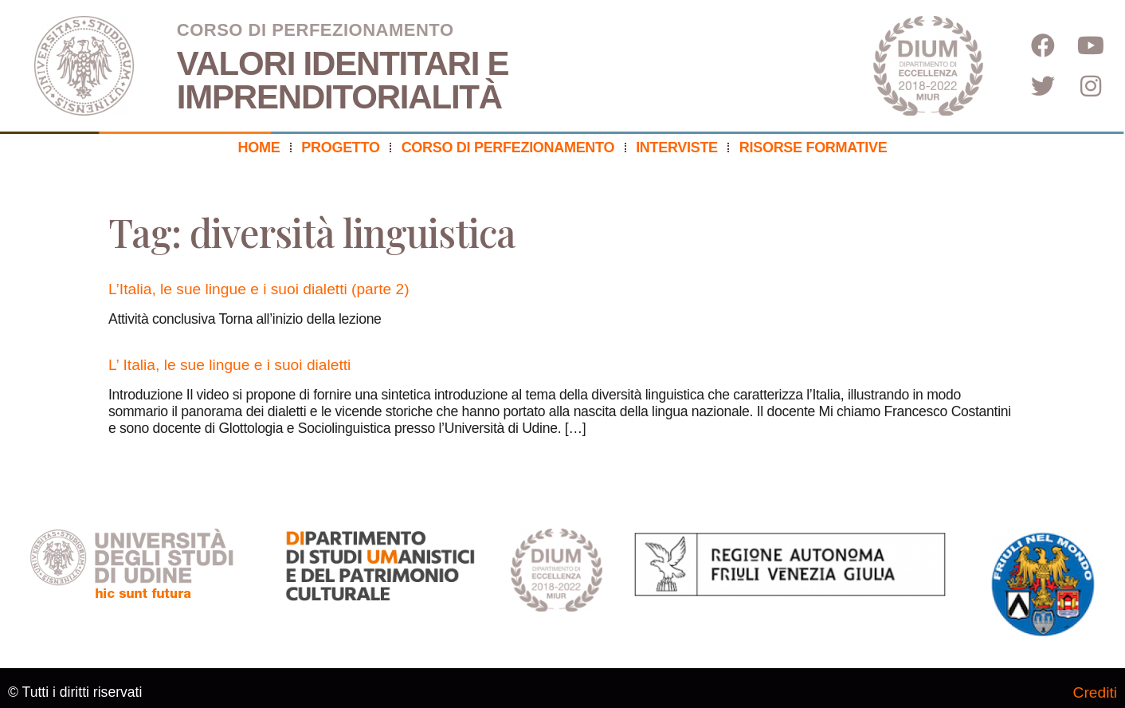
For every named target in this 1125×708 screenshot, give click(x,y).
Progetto (340, 147)
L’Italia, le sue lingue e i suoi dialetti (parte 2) (259, 289)
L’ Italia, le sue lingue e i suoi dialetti (229, 364)
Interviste (677, 147)
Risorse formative (813, 147)
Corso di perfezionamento (508, 147)
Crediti (1095, 692)
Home (259, 147)
